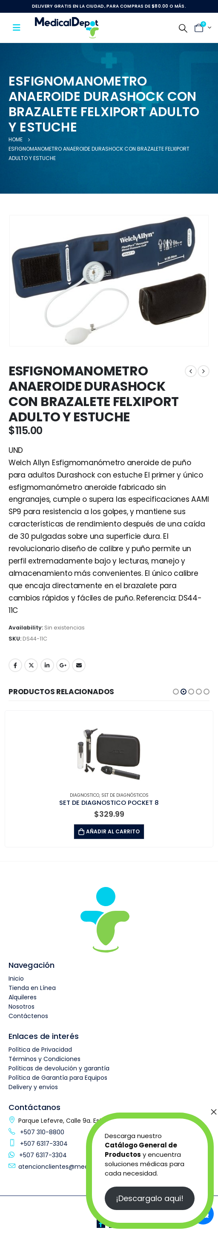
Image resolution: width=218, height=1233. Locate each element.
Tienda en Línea (32, 988)
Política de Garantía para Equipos (58, 1077)
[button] (176, 692)
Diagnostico (84, 795)
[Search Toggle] (183, 28)
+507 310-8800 (41, 1132)
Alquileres (23, 997)
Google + (63, 665)
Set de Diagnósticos (125, 795)
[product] (109, 747)
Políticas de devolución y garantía (59, 1068)
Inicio (16, 978)
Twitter (31, 665)
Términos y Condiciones (44, 1059)
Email (79, 665)
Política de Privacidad (40, 1049)
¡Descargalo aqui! (150, 1198)
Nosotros (21, 1006)
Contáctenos (28, 1016)
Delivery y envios (33, 1087)
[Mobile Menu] (19, 27)
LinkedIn (47, 665)
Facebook (15, 665)
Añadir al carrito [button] (113, 831)
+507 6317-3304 (43, 1143)
